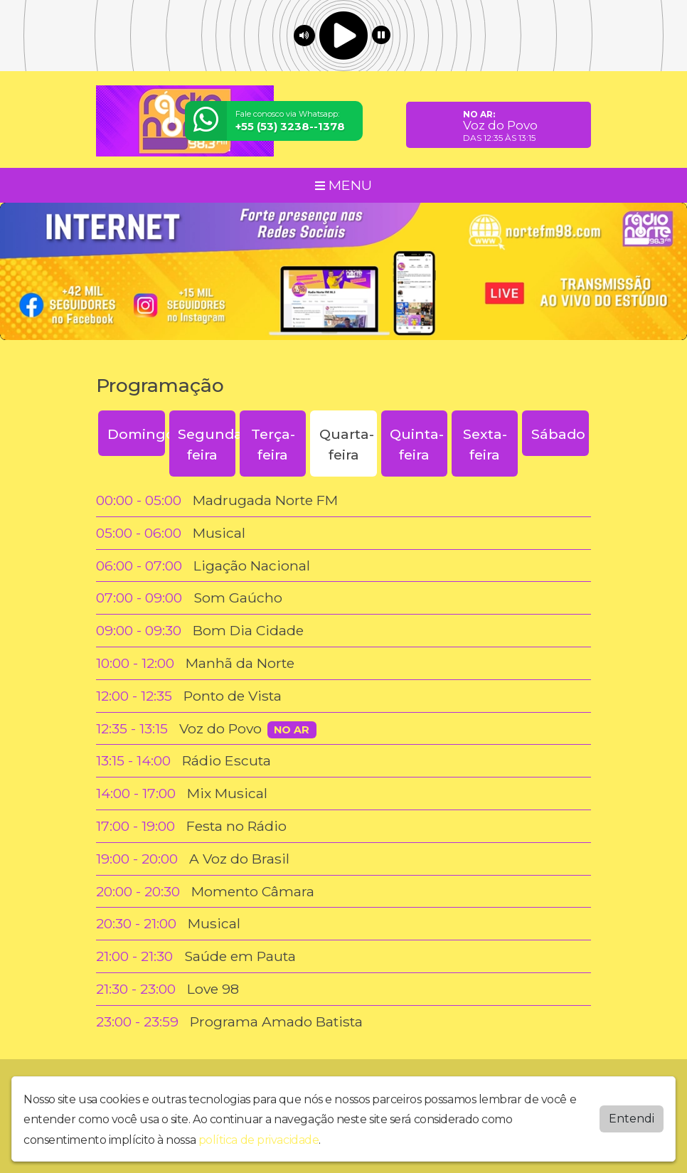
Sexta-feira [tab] (485, 444)
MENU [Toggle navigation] (343, 184)
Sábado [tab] (558, 433)
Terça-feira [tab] (273, 444)
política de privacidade (258, 1140)
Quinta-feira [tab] (417, 444)
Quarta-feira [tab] (346, 444)
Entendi (631, 1118)
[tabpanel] (343, 761)
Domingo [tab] (136, 433)
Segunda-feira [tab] (206, 444)
